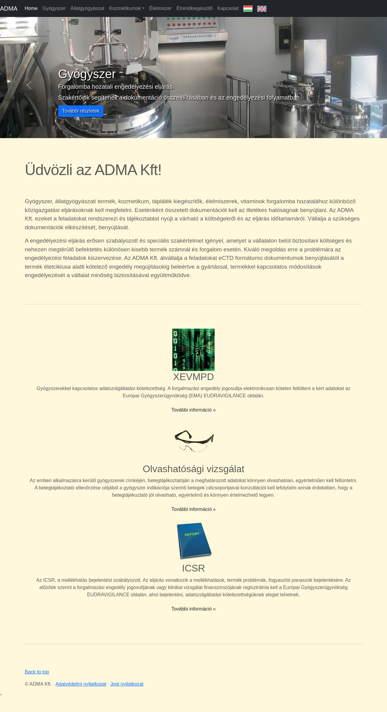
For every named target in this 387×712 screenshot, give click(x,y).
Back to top (37, 671)
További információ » (193, 409)
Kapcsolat (228, 8)
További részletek (80, 111)
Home (31, 8)
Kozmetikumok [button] (125, 8)
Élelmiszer (160, 8)
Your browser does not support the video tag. (312, 172)
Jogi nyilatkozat (126, 684)
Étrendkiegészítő (195, 8)
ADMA (9, 8)
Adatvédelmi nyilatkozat (81, 684)
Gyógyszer (53, 8)
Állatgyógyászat (87, 8)
